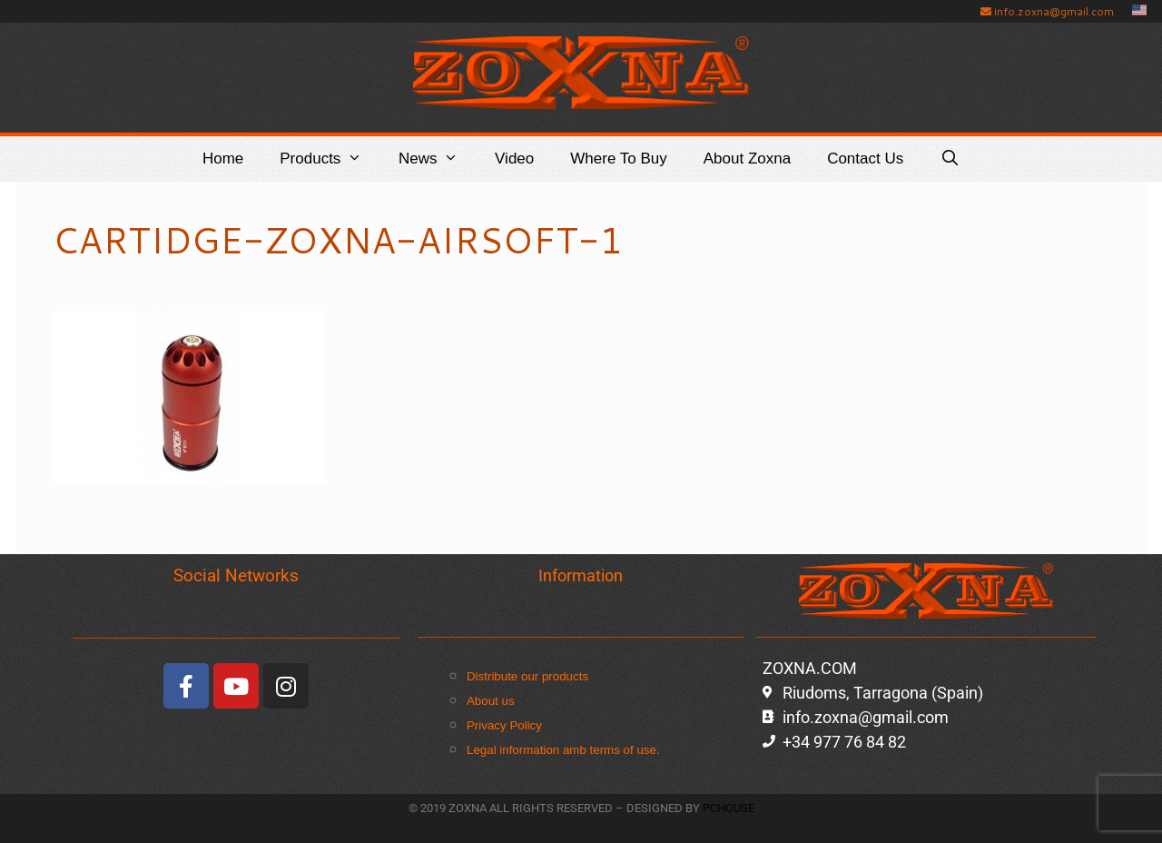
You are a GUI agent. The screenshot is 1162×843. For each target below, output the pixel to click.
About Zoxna (747, 158)
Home (222, 158)
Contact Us (865, 158)
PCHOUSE (728, 808)
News (438, 159)
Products (330, 159)
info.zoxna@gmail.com (1047, 11)
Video (514, 158)
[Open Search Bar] (949, 159)
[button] (360, 159)
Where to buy (618, 158)
